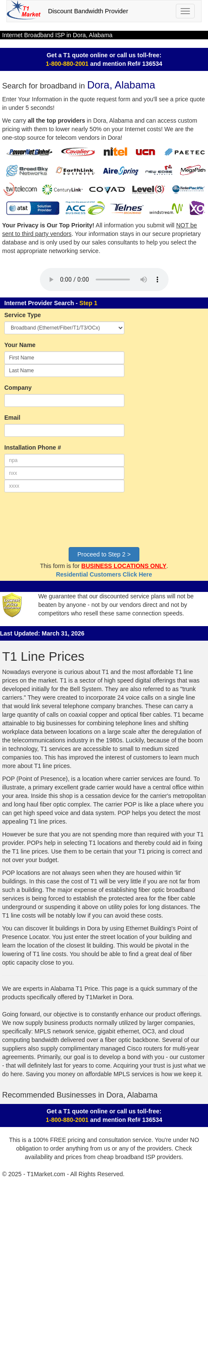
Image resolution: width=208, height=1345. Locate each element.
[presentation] (69, 524)
